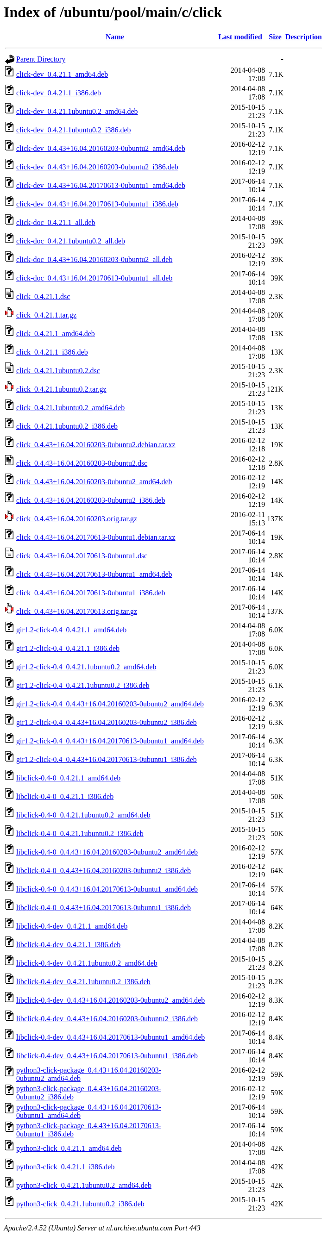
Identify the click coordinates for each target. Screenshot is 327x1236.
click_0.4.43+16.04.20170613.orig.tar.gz (76, 611)
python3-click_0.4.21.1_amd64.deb (69, 1148)
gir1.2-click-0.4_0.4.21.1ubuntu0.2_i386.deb (83, 685)
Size (275, 37)
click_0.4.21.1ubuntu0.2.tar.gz (61, 389)
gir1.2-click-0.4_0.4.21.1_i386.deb (67, 648)
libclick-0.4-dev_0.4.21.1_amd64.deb (71, 926)
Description (303, 37)
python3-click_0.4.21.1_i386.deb (65, 1167)
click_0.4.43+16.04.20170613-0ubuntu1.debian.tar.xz (96, 537)
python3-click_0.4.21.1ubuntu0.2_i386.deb (80, 1204)
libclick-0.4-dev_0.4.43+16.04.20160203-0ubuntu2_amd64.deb (110, 1000)
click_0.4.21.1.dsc (43, 296)
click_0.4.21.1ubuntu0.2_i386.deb (67, 426)
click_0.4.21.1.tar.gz (46, 315)
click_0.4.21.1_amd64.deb (55, 333)
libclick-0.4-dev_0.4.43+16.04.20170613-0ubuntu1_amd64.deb (110, 1037)
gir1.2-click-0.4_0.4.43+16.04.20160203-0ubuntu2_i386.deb (106, 722)
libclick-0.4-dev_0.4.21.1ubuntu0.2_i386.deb (83, 982)
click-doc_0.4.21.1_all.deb (55, 222)
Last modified (240, 37)
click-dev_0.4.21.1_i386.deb (58, 93)
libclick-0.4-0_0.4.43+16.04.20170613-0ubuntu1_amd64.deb (107, 889)
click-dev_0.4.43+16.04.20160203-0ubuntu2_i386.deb (97, 167)
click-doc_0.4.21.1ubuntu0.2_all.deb (70, 241)
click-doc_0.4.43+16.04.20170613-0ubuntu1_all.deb (94, 278)
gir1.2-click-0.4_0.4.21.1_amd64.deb (71, 630)
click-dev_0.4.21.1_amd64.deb (62, 74)
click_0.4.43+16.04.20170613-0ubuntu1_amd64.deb (94, 574)
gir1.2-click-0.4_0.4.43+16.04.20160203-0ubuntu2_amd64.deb (110, 704)
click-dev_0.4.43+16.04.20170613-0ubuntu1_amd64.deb (100, 185)
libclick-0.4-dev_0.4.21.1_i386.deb (68, 945)
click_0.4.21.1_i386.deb (52, 352)
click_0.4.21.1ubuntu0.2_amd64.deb (70, 408)
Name (115, 37)
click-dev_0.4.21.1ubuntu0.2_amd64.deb (77, 111)
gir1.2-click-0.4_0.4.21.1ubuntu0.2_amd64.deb (86, 667)
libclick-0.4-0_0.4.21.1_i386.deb (64, 796)
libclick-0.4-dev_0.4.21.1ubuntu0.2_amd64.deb (86, 963)
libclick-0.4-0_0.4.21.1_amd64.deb (68, 778)
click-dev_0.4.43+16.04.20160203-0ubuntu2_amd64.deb (100, 148)
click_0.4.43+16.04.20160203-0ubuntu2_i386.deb (90, 500)
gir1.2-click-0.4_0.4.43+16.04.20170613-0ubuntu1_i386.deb (106, 759)
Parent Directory (40, 59)
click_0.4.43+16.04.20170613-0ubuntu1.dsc (81, 556)
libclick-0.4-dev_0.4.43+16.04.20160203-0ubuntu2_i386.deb (107, 1019)
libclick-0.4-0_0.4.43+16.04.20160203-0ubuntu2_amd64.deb (107, 852)
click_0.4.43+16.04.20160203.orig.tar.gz (76, 519)
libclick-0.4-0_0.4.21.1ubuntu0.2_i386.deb (80, 833)
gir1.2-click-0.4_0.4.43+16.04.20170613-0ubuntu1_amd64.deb (110, 741)
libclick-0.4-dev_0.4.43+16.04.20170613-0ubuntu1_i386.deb (107, 1056)
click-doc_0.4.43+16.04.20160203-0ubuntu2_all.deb (94, 259)
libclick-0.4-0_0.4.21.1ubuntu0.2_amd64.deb (83, 815)
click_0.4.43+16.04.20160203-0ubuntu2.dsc (81, 463)
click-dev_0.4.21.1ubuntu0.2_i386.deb (73, 130)
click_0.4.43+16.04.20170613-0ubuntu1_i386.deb (90, 593)
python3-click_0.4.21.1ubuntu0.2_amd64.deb (83, 1185)
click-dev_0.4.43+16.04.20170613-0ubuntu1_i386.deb (97, 204)
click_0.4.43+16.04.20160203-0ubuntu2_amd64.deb (94, 482)
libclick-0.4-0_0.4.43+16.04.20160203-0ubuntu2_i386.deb (103, 870)
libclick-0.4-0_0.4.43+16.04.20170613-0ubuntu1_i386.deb (103, 907)
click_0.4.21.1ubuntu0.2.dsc (58, 371)
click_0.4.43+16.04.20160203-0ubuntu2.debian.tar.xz (96, 445)
